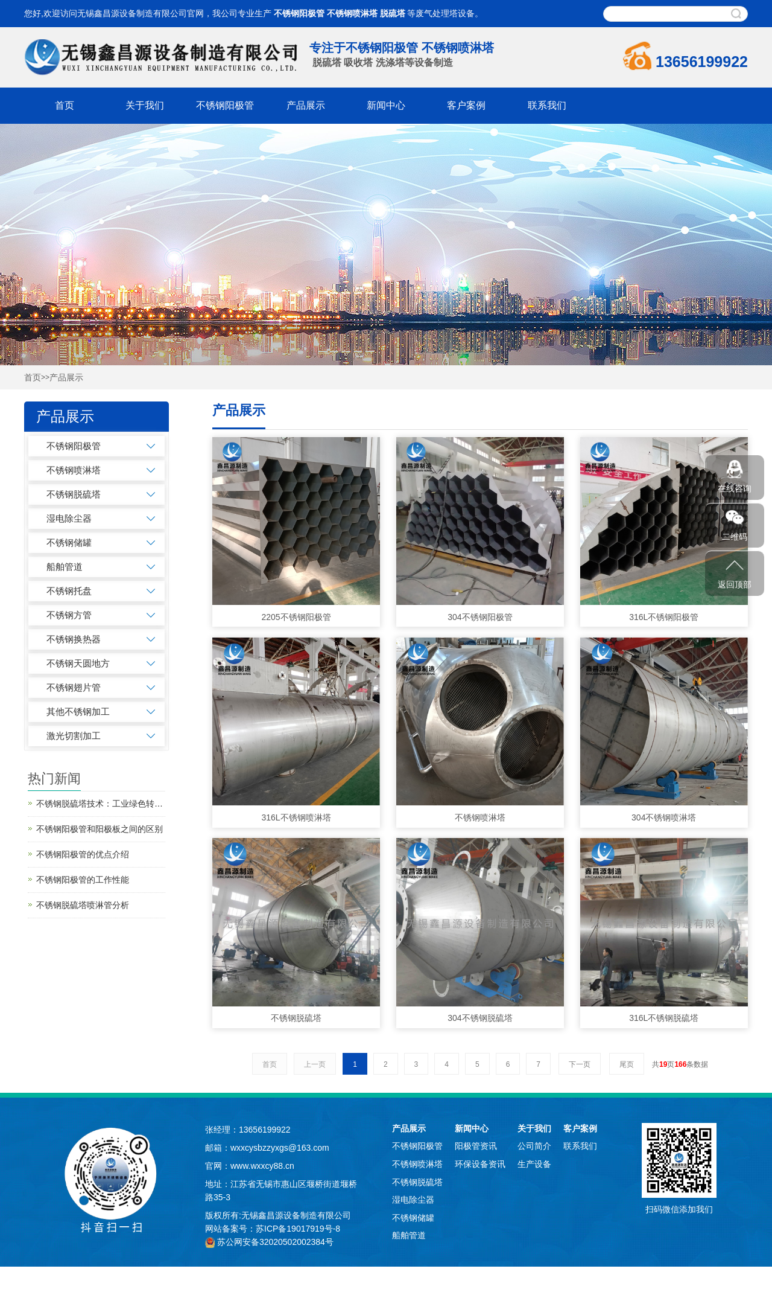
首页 (64, 105)
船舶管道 (64, 566)
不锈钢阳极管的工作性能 (82, 879)
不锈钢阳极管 (299, 13)
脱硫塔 (392, 13)
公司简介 (534, 1146)
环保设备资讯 (480, 1164)
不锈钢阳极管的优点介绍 (82, 854)
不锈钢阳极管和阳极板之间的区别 (99, 829)
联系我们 (547, 105)
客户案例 (466, 105)
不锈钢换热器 (73, 639)
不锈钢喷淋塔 (352, 13)
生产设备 (534, 1164)
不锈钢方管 (69, 615)
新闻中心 (386, 105)
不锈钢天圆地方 (78, 663)
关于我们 (144, 105)
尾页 (626, 1064)
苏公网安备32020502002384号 (275, 1242)
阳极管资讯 (476, 1146)
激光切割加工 (73, 736)
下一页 (579, 1064)
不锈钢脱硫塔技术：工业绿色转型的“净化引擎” (100, 803)
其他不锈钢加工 (78, 711)
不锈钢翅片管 (73, 687)
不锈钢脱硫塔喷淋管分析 (82, 905)
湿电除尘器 (69, 518)
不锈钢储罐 (69, 542)
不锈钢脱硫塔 (73, 494)
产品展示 (305, 105)
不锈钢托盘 (69, 591)
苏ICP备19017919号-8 (298, 1228)
